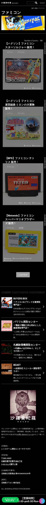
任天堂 (21, 228)
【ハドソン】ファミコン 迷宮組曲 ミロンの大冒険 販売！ (20, 104)
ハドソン (10, 52)
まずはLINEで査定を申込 (10, 499)
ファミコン (21, 52)
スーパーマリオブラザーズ (22, 258)
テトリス (28, 203)
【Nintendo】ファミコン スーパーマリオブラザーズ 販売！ (19, 219)
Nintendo (8, 258)
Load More (23, 275)
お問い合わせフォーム (25, 434)
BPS (21, 203)
